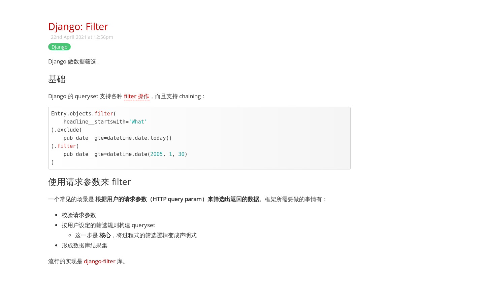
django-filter (100, 261)
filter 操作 (136, 96)
